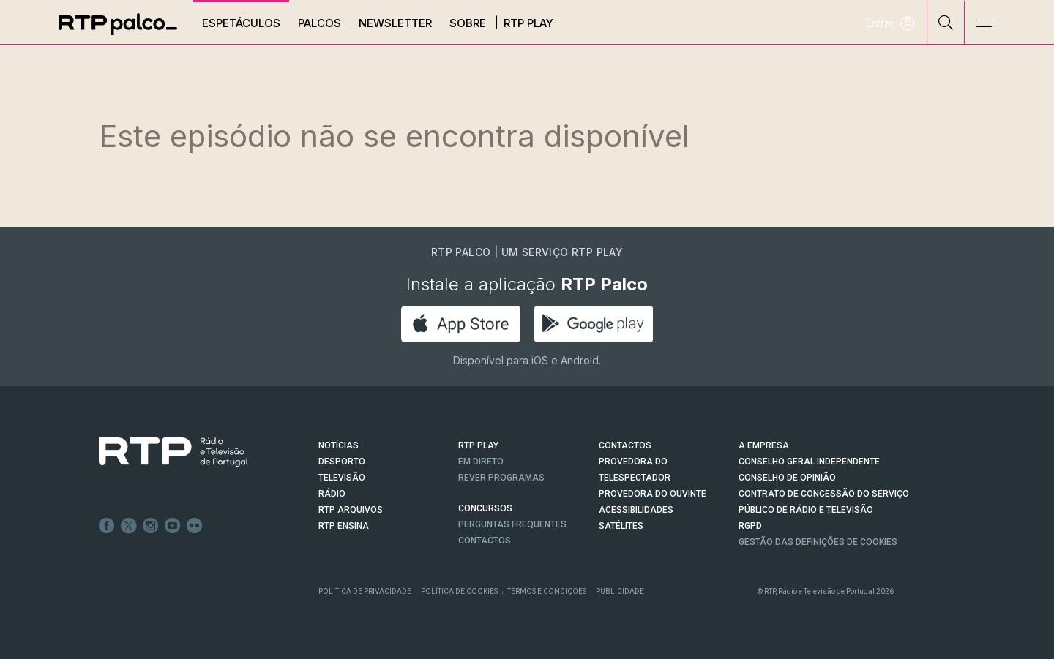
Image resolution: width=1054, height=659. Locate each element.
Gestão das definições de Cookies (818, 542)
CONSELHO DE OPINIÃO (787, 477)
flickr (195, 526)
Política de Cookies (459, 591)
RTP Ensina (343, 526)
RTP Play (529, 23)
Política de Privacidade (364, 591)
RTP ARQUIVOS (350, 510)
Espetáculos (242, 23)
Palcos (320, 23)
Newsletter (396, 23)
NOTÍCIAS (338, 445)
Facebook (107, 526)
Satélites (621, 526)
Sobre (468, 23)
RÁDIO (331, 494)
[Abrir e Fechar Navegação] (984, 24)
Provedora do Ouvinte (652, 494)
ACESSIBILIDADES (636, 510)
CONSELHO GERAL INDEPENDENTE (809, 461)
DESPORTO (341, 461)
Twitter (129, 526)
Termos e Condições (546, 591)
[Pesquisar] (946, 22)
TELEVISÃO (341, 477)
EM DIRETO (481, 461)
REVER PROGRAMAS (501, 477)
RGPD (750, 526)
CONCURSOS (485, 508)
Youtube (173, 526)
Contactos (484, 540)
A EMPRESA (764, 445)
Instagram (151, 526)
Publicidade (620, 591)
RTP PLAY (478, 445)
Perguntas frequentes (512, 524)
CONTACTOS (625, 445)
